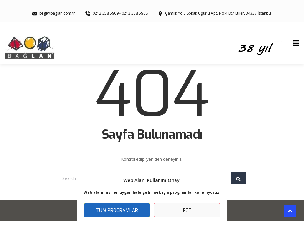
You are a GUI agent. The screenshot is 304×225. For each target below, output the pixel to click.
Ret (187, 210)
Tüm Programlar (117, 210)
